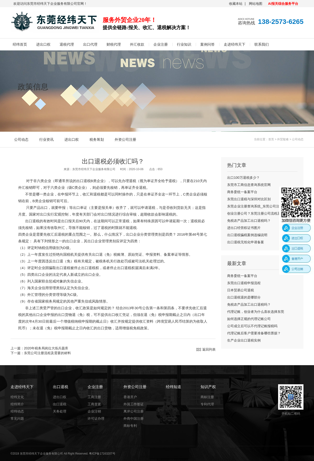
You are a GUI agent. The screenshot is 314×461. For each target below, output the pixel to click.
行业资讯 (46, 139)
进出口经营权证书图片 (244, 228)
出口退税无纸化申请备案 (245, 242)
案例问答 (207, 44)
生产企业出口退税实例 (244, 340)
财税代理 (114, 44)
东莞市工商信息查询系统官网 (249, 185)
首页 (271, 139)
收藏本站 (235, 3)
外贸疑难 (283, 139)
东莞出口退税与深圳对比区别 (249, 199)
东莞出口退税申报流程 (244, 283)
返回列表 (209, 349)
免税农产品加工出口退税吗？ (249, 220)
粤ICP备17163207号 (102, 453)
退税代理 (67, 44)
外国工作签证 (133, 404)
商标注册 (207, 397)
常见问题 (17, 418)
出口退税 (59, 404)
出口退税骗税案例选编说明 (247, 235)
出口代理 (90, 44)
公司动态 (21, 139)
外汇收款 (137, 44)
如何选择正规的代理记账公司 (249, 319)
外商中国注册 (133, 418)
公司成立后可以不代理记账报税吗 (252, 326)
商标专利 (130, 426)
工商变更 (94, 404)
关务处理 (59, 411)
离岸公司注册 (133, 411)
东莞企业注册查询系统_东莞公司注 (253, 206)
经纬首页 (20, 44)
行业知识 (184, 44)
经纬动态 (17, 411)
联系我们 (261, 44)
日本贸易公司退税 (240, 290)
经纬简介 (17, 404)
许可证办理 (96, 418)
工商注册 (94, 397)
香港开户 (130, 397)
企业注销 (94, 411)
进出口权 (43, 44)
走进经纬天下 (234, 44)
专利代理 (207, 404)
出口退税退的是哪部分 (244, 297)
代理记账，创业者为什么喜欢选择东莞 (255, 312)
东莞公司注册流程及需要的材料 (47, 353)
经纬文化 (17, 397)
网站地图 (255, 3)
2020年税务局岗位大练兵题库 (46, 348)
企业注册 (160, 44)
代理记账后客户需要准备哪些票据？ (254, 333)
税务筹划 (97, 139)
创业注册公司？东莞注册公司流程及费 (255, 213)
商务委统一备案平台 (242, 192)
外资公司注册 (125, 139)
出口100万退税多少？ (243, 177)
